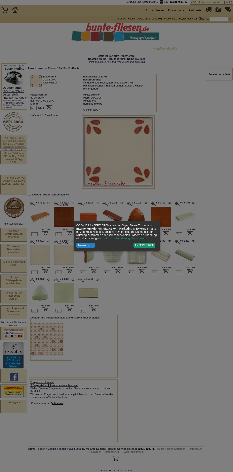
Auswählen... (85, 245)
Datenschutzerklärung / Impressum (124, 238)
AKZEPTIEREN (144, 245)
